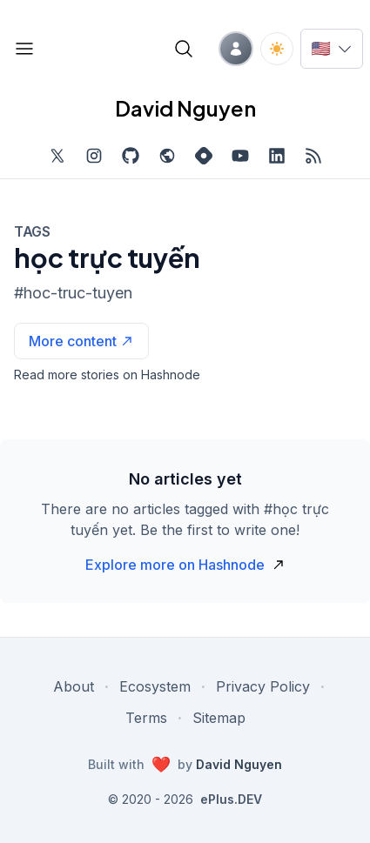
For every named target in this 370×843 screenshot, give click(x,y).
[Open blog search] (183, 48)
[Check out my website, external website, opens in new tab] (167, 155)
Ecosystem (155, 686)
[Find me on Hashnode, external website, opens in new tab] (203, 155)
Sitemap (219, 717)
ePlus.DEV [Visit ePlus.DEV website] (231, 799)
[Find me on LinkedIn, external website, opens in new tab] (277, 155)
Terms (146, 717)
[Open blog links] (24, 48)
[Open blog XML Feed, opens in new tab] (313, 155)
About (73, 686)
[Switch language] (331, 49)
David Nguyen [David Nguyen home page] (185, 108)
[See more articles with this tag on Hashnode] (81, 341)
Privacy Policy (263, 686)
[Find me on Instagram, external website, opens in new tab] (94, 155)
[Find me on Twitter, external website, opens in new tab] (57, 155)
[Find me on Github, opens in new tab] (130, 155)
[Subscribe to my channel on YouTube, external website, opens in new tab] (240, 155)
